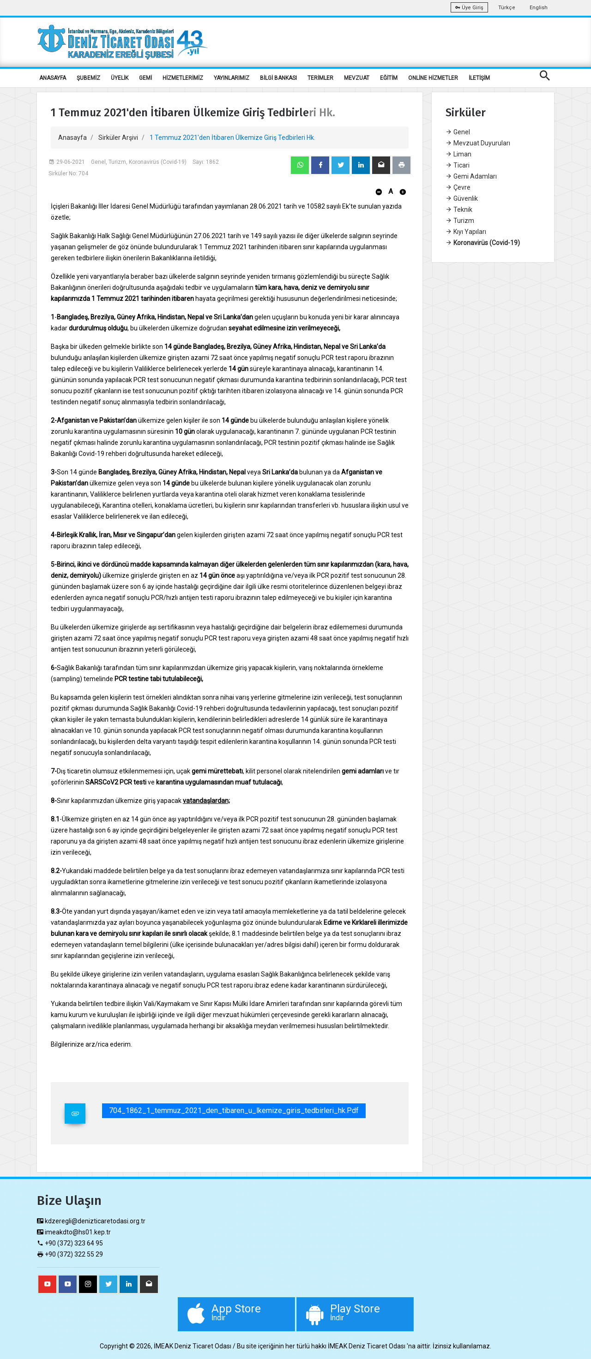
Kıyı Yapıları (466, 231)
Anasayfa (72, 137)
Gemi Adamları (471, 176)
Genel (458, 132)
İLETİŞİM (479, 78)
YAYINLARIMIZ (231, 78)
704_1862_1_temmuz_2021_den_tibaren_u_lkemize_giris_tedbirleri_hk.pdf (234, 1110)
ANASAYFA (52, 78)
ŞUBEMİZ (88, 78)
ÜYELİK (119, 78)
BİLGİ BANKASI (278, 78)
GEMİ (145, 78)
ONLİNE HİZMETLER (433, 78)
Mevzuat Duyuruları (478, 143)
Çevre (458, 187)
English (539, 8)
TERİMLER (320, 78)
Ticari (458, 165)
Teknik (459, 209)
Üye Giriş (469, 8)
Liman (458, 154)
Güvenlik (462, 198)
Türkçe (506, 8)
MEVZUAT (356, 78)
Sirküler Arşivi (118, 137)
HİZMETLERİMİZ (183, 78)
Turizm (460, 220)
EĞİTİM (389, 78)
